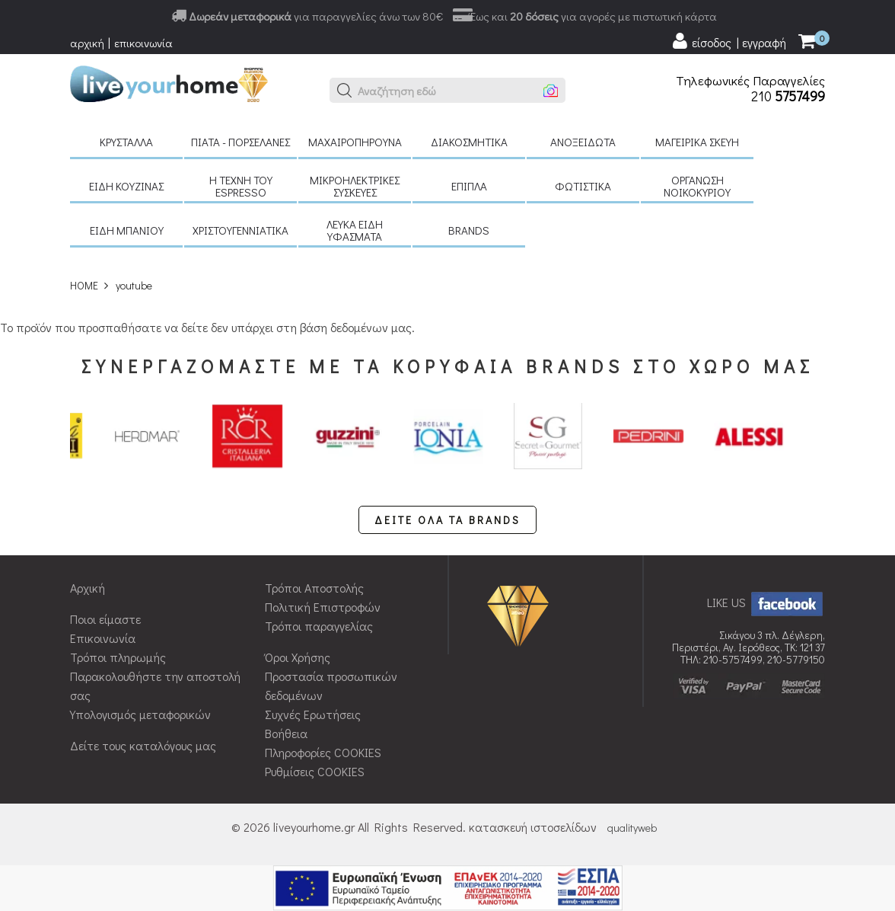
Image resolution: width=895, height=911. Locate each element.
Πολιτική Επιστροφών (323, 607)
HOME (84, 285)
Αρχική (87, 588)
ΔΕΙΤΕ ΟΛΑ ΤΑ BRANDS (447, 520)
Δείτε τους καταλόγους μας (143, 745)
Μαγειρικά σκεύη (697, 141)
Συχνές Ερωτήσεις (313, 714)
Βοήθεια (286, 733)
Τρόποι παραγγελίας (319, 626)
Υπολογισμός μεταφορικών (140, 714)
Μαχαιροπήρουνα (355, 141)
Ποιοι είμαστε (105, 619)
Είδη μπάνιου (127, 230)
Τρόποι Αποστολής (314, 588)
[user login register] (728, 41)
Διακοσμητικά (469, 141)
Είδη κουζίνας (126, 185)
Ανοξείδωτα (583, 141)
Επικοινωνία (102, 638)
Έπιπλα (469, 185)
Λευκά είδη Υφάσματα (354, 230)
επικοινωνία (143, 42)
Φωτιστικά (583, 185)
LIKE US (766, 602)
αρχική (87, 42)
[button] (344, 90)
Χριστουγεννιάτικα (240, 230)
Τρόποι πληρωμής (118, 657)
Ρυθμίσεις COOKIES (315, 771)
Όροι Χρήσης (297, 657)
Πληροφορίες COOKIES (323, 752)
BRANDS (468, 230)
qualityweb (632, 827)
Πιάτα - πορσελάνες (240, 141)
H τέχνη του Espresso (240, 186)
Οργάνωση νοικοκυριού (697, 186)
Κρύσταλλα (126, 141)
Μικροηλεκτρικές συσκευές (355, 186)
